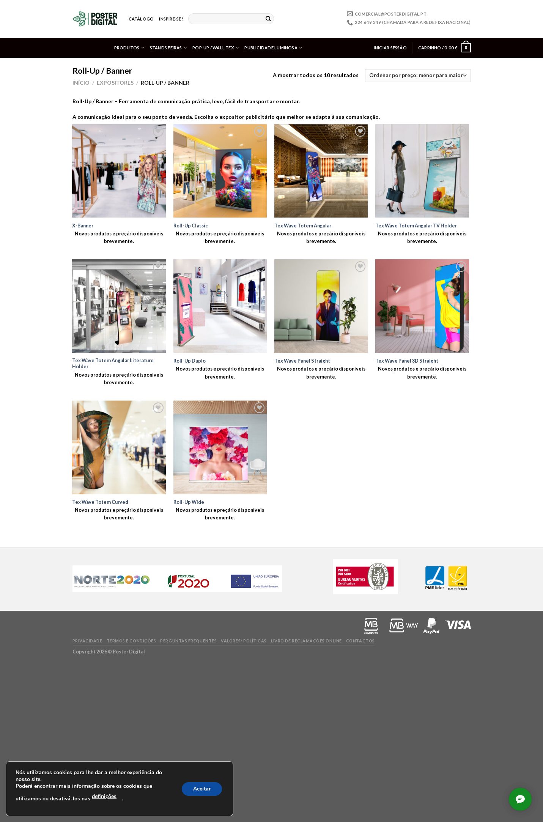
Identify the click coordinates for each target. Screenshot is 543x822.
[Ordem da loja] (418, 75)
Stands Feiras (168, 47)
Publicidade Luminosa (273, 47)
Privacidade (87, 640)
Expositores (115, 82)
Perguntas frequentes (188, 640)
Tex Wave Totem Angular (302, 225)
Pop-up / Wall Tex (215, 47)
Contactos (360, 640)
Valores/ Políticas (244, 640)
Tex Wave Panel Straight (302, 361)
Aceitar (202, 788)
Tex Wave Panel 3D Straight (406, 361)
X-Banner (82, 225)
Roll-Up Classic (190, 225)
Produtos (129, 47)
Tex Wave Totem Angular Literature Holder (113, 363)
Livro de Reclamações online (306, 640)
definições (104, 796)
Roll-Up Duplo (189, 361)
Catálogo (141, 18)
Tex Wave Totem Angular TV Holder (416, 225)
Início (81, 82)
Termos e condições (131, 640)
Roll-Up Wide (188, 502)
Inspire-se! (171, 18)
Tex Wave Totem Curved (100, 502)
